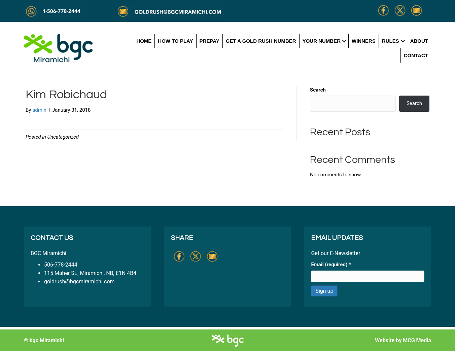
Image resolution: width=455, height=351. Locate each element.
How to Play (175, 41)
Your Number (322, 41)
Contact (416, 55)
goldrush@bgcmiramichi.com (79, 281)
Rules (390, 41)
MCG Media (417, 340)
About (419, 41)
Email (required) (331, 264)
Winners (364, 41)
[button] (344, 41)
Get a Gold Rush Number (261, 41)
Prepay (209, 41)
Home (143, 41)
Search (318, 90)
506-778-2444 (60, 264)
